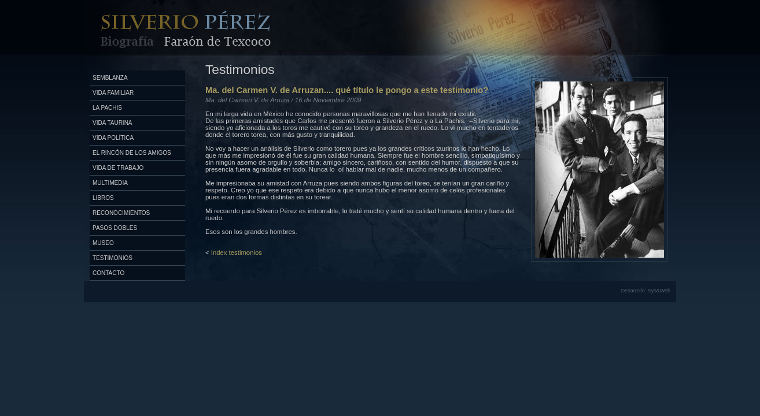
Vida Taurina (112, 123)
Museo (103, 243)
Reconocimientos (121, 213)
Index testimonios (236, 252)
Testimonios (112, 258)
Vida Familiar (113, 93)
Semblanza (110, 78)
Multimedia (110, 183)
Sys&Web (659, 291)
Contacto (108, 273)
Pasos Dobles (115, 228)
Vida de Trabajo (118, 168)
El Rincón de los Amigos (132, 153)
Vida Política (113, 138)
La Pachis (107, 108)
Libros (103, 198)
